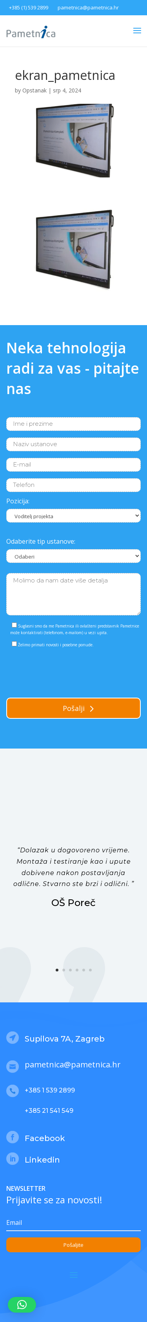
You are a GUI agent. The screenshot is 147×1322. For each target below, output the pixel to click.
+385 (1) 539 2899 (28, 7)
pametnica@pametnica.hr (88, 7)
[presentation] (65, 671)
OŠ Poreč (73, 902)
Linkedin (42, 1160)
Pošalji (74, 708)
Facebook (45, 1138)
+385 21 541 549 (49, 1110)
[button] (22, 1305)
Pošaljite (73, 1244)
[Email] (73, 1223)
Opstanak (34, 90)
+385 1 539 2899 (50, 1090)
